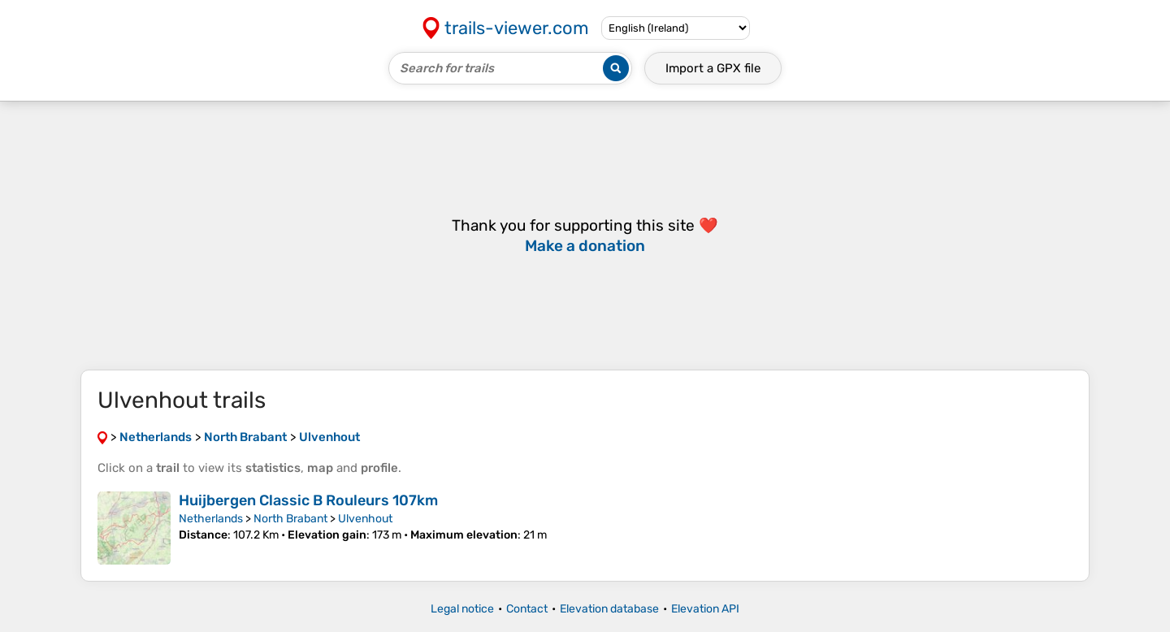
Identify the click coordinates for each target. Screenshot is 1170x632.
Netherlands (211, 519)
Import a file (712, 68)
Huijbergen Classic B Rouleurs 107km (308, 500)
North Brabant (290, 519)
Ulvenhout (365, 519)
